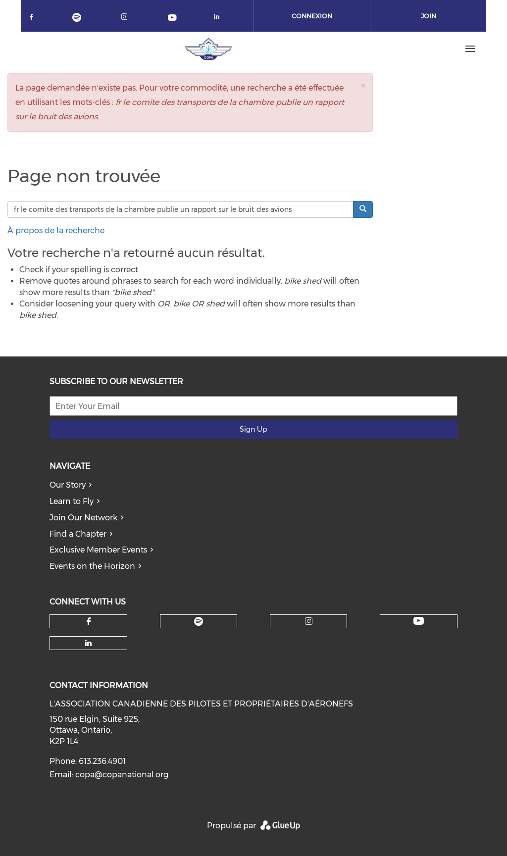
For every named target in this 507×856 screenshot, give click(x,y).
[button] (362, 85)
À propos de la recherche (55, 230)
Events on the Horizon (92, 566)
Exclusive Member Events (98, 549)
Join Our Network (83, 517)
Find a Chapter (78, 534)
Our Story (68, 485)
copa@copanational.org (121, 774)
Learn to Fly (72, 501)
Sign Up (253, 429)
